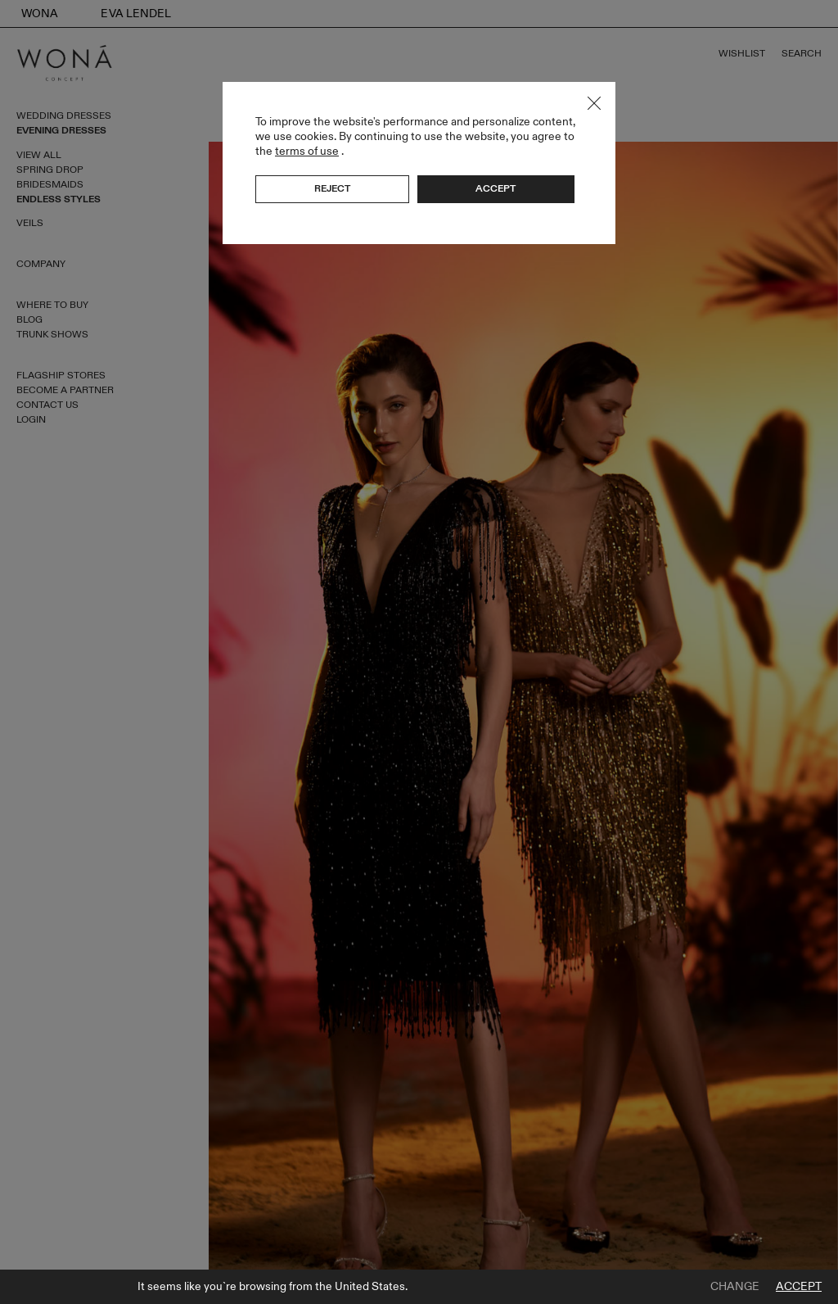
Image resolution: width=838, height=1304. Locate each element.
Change (734, 1286)
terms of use (307, 151)
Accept (799, 1286)
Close (594, 103)
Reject (332, 188)
